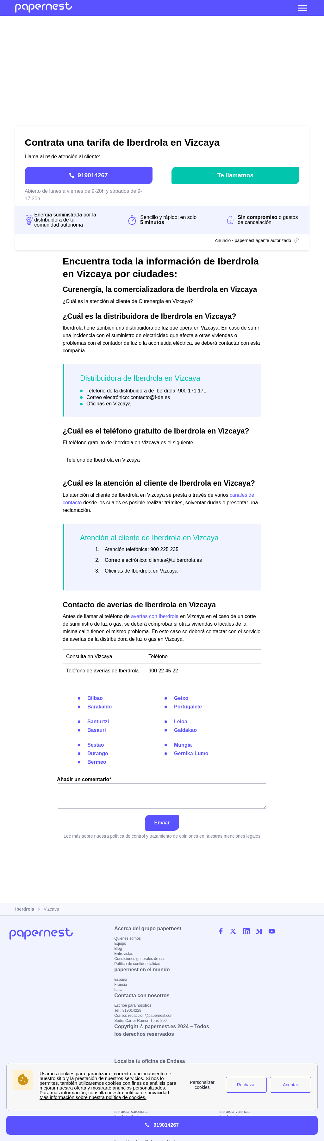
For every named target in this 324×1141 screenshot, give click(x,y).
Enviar (162, 820)
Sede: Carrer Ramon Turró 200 (140, 1020)
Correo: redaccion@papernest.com (143, 1015)
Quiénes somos (127, 938)
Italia (118, 989)
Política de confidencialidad (137, 964)
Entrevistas (123, 953)
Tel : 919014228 (127, 1010)
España (120, 979)
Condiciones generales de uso (139, 958)
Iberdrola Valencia (234, 1111)
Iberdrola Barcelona (130, 1111)
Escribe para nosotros (132, 1005)
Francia (120, 984)
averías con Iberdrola (154, 614)
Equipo (120, 943)
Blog (118, 948)
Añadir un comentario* (162, 791)
